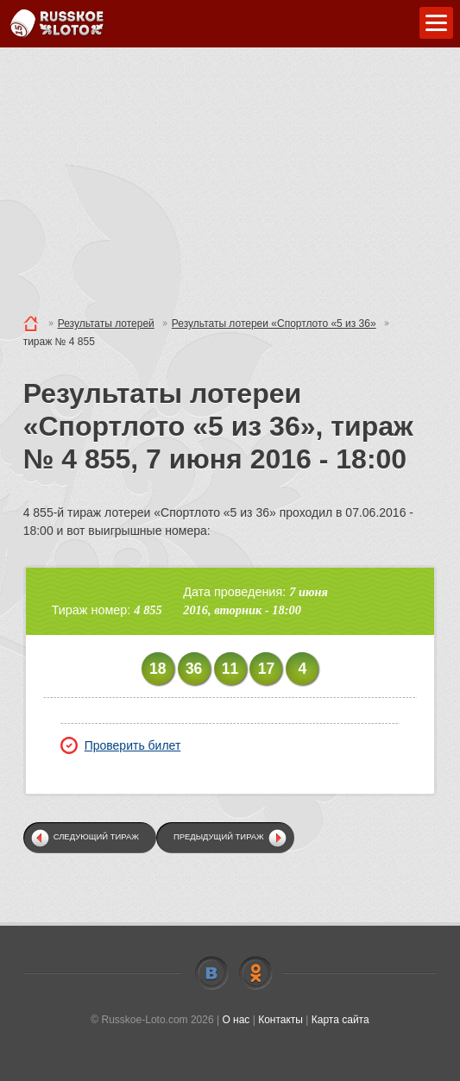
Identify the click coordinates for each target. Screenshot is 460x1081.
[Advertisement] (230, 177)
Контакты (280, 1020)
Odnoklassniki (255, 973)
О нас (235, 1020)
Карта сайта (340, 1020)
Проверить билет (120, 745)
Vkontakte (211, 973)
